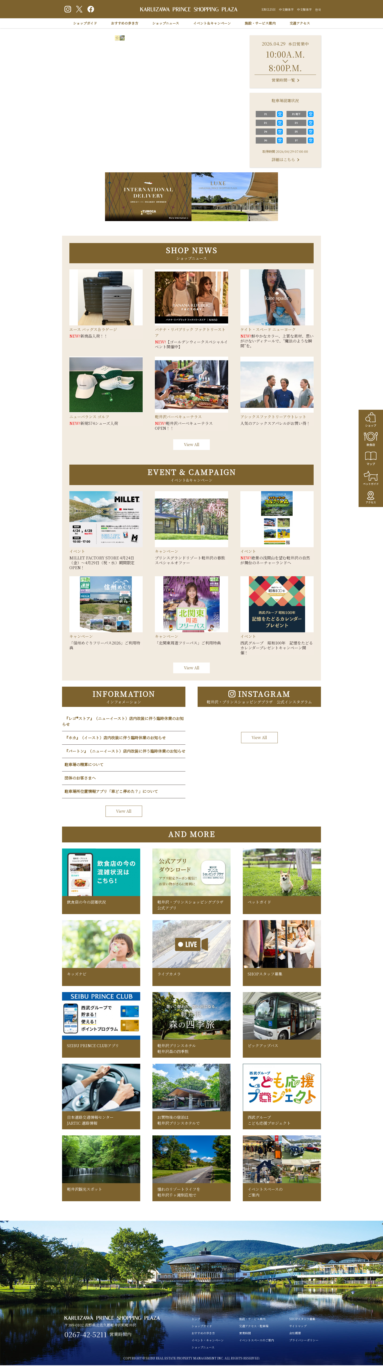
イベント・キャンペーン (208, 1341)
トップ (196, 1319)
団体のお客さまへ (80, 778)
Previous (71, 83)
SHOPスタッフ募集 (302, 1319)
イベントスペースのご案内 (256, 1341)
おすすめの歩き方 (124, 23)
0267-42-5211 (86, 1335)
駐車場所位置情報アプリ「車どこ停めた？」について (111, 791)
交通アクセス (299, 23)
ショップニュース (165, 23)
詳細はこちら (283, 159)
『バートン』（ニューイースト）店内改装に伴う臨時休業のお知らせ (124, 751)
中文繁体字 (304, 9)
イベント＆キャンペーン (212, 23)
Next (236, 83)
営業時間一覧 (283, 80)
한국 (318, 9)
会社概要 (295, 1334)
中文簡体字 (286, 9)
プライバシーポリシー (304, 1341)
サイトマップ (298, 1327)
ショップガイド (85, 23)
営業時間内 (121, 1335)
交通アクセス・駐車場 (253, 1327)
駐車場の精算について (84, 764)
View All (191, 444)
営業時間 (245, 1334)
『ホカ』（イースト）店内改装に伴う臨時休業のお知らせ (115, 738)
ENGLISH (269, 9)
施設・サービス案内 (260, 23)
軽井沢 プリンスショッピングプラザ (189, 10)
